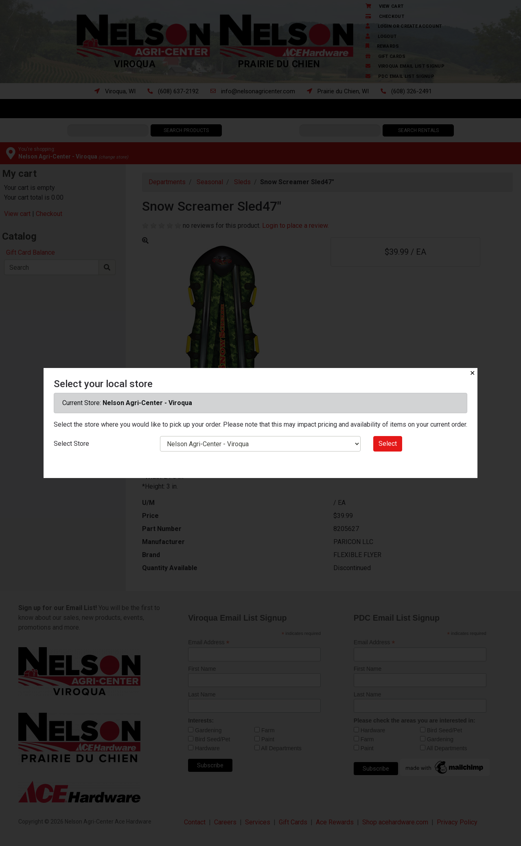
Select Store (71, 443)
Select (388, 443)
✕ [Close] (472, 373)
